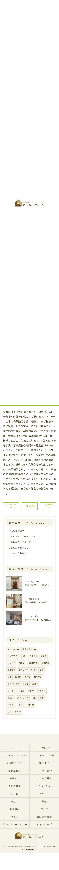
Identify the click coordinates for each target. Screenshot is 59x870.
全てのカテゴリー (17, 531)
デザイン (11, 704)
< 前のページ (11, 506)
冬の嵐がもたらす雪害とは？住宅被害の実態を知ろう (31, 172)
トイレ (22, 704)
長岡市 (35, 683)
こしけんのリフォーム (20, 542)
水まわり (11, 670)
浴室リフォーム (29, 649)
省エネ (43, 656)
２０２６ (33, 656)
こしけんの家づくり (18, 548)
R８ (24, 656)
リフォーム (12, 690)
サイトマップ (44, 824)
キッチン (41, 690)
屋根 (41, 697)
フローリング (22, 697)
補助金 (22, 663)
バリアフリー (13, 656)
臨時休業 (38, 676)
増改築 (31, 704)
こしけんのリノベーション (22, 536)
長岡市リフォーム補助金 (38, 663)
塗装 (23, 690)
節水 (41, 670)
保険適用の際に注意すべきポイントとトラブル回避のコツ (31, 183)
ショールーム (13, 649)
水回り (31, 690)
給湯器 (18, 676)
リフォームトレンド (18, 553)
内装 (34, 697)
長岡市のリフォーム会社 (18, 683)
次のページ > (48, 506)
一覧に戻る (29, 506)
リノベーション (14, 711)
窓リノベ (11, 663)
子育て (27, 676)
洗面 (9, 676)
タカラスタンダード (27, 670)
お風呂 (10, 697)
